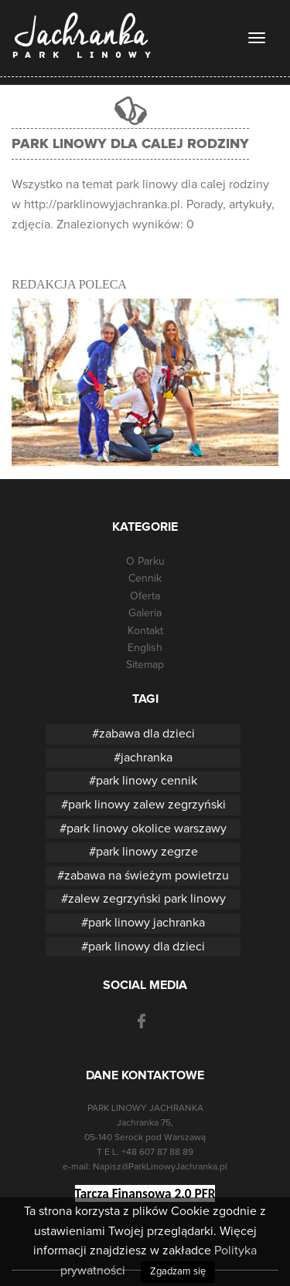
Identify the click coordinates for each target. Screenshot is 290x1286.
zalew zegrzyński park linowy (147, 899)
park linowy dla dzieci (146, 946)
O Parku (145, 561)
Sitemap (145, 665)
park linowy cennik (146, 781)
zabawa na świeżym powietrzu (146, 875)
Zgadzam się (178, 1272)
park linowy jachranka (146, 922)
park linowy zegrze (147, 852)
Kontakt (145, 631)
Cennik (145, 578)
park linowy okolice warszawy (147, 828)
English (145, 648)
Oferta (145, 596)
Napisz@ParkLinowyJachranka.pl (160, 1167)
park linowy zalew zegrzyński (147, 804)
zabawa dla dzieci (147, 733)
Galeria (145, 613)
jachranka (146, 757)
